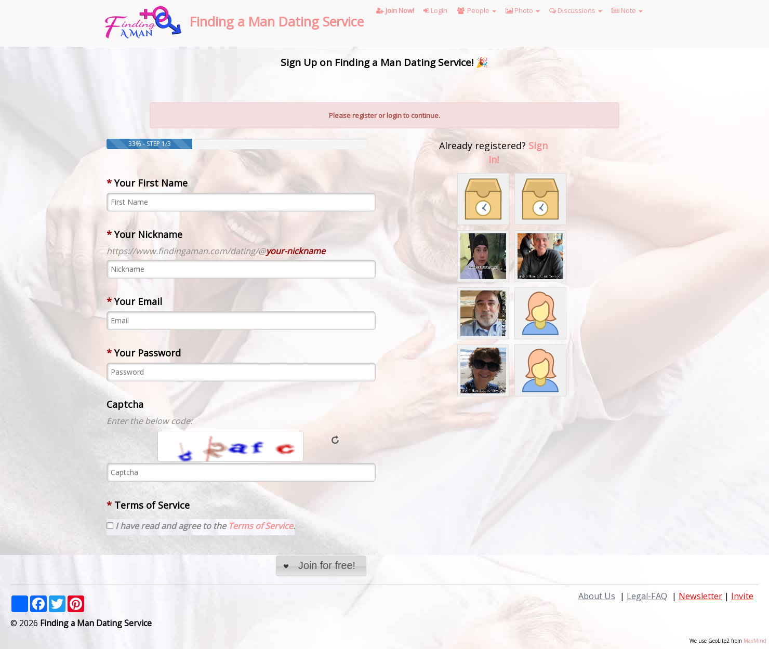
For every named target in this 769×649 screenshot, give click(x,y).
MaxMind (755, 640)
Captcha (125, 404)
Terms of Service (148, 505)
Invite (742, 596)
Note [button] (627, 10)
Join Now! (395, 10)
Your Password (144, 353)
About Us (596, 596)
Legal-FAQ (647, 596)
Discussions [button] (575, 10)
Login (435, 10)
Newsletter (700, 596)
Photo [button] (523, 10)
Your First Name (147, 183)
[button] (321, 566)
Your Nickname (144, 234)
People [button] (476, 10)
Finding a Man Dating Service (277, 21)
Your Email (134, 301)
